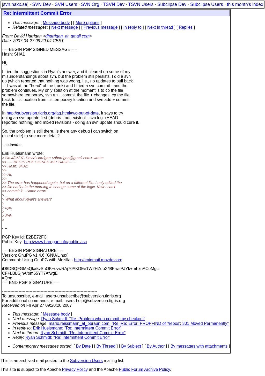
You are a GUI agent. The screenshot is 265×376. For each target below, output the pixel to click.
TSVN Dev (113, 4)
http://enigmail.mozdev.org (98, 260)
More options (88, 22)
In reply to (132, 27)
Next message (64, 27)
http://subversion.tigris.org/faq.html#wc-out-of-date (53, 113)
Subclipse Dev (171, 4)
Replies (186, 27)
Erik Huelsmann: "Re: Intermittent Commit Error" (77, 328)
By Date (83, 346)
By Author (156, 346)
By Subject (131, 346)
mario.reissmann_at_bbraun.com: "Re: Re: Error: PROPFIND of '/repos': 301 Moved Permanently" (139, 323)
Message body (56, 22)
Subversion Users (86, 360)
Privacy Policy (75, 369)
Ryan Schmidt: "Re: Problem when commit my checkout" (93, 319)
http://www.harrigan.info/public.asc (55, 242)
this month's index (245, 4)
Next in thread (160, 27)
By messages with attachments (199, 346)
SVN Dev (41, 4)
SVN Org (90, 4)
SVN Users (66, 4)
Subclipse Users (206, 4)
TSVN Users (140, 4)
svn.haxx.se (15, 4)
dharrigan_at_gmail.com (67, 36)
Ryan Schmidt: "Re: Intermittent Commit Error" (83, 333)
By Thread (106, 346)
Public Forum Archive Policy (144, 369)
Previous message (101, 27)
